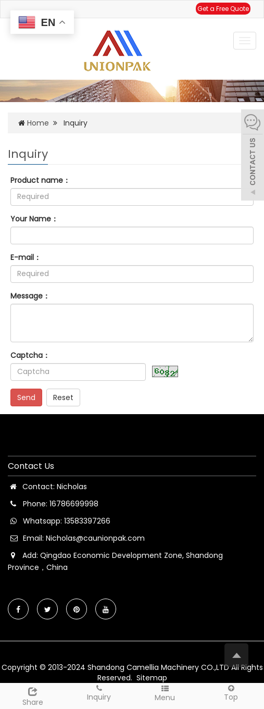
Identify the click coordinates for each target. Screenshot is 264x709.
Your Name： (34, 219)
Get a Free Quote (223, 8)
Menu (165, 693)
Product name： (40, 180)
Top (231, 692)
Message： (30, 296)
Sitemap (151, 678)
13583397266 (87, 521)
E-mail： (25, 257)
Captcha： (30, 355)
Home (38, 123)
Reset (63, 397)
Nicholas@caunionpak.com (95, 538)
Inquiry (99, 692)
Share (33, 695)
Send (26, 397)
